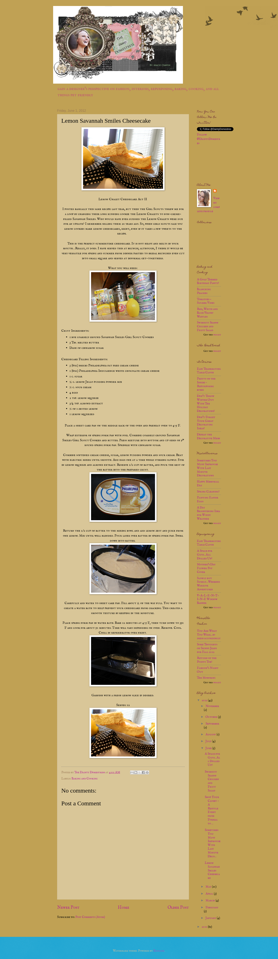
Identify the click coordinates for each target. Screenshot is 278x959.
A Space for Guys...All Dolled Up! (204, 555)
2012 (205, 700)
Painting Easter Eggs (207, 499)
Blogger (159, 951)
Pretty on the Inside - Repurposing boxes (206, 384)
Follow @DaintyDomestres (208, 139)
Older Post (178, 907)
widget (217, 334)
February (212, 908)
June (209, 748)
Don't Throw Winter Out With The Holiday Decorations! (206, 403)
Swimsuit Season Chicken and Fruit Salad (207, 326)
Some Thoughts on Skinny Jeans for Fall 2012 (207, 648)
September (212, 724)
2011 (205, 927)
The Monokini (206, 678)
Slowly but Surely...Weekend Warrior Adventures (208, 583)
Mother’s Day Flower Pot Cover (206, 568)
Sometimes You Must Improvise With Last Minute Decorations (207, 468)
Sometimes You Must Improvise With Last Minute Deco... (212, 843)
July (209, 741)
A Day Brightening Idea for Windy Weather (208, 513)
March (210, 901)
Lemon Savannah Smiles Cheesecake (212, 870)
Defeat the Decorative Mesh (208, 436)
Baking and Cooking (84, 779)
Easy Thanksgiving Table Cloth (209, 371)
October (212, 717)
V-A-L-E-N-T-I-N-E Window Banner (208, 599)
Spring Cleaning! (208, 492)
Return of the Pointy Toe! (206, 660)
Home (123, 907)
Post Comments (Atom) (90, 917)
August (211, 735)
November (212, 706)
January (211, 918)
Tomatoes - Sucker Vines (205, 301)
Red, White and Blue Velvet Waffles (207, 313)
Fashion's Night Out (207, 670)
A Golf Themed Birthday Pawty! (208, 281)
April (210, 894)
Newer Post (68, 907)
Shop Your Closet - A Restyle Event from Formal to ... (212, 810)
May (209, 887)
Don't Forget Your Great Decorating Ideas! (206, 422)
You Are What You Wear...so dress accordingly (208, 635)
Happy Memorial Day (208, 483)
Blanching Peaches (204, 291)
